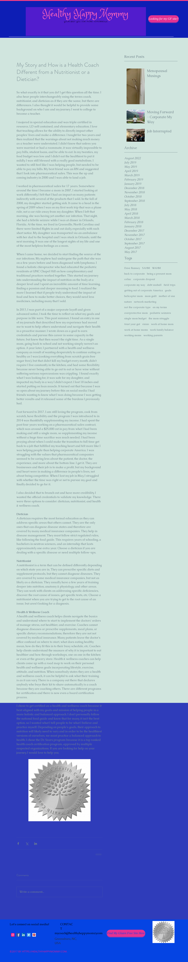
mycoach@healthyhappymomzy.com (79, 933)
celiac (127, 279)
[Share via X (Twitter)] (27, 843)
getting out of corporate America (143, 290)
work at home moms (136, 329)
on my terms (160, 307)
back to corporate (134, 273)
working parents (153, 335)
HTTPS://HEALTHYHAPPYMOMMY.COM (44, 951)
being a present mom (159, 273)
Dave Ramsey (132, 268)
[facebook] (18, 935)
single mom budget (135, 318)
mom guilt (151, 296)
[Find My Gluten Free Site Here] (126, 933)
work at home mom (162, 324)
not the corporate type (137, 307)
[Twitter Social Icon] (29, 935)
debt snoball (154, 284)
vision (145, 324)
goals (168, 290)
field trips (169, 284)
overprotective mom (136, 313)
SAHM (146, 268)
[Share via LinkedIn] (35, 843)
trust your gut (132, 324)
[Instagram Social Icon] (13, 935)
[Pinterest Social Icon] (34, 935)
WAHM (156, 268)
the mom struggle (159, 318)
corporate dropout (144, 279)
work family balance (162, 329)
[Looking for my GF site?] (163, 18)
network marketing (145, 301)
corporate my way (134, 284)
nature (128, 301)
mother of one (167, 296)
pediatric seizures (160, 313)
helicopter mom (133, 296)
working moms (132, 335)
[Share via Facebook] (18, 843)
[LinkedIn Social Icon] (23, 935)
